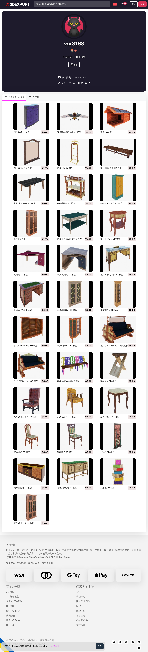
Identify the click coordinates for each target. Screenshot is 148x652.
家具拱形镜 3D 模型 (23, 168)
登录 (134, 4)
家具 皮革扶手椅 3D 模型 (25, 416)
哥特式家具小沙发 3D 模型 (26, 381)
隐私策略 (80, 615)
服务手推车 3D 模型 (66, 203)
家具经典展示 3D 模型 (67, 345)
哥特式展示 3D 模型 (109, 310)
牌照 (78, 606)
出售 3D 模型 (13, 610)
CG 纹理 (10, 606)
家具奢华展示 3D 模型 (67, 310)
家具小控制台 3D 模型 (110, 239)
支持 (78, 591)
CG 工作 (10, 625)
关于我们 (12, 545)
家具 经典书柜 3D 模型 (24, 523)
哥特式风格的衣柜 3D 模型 (112, 203)
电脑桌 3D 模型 (21, 274)
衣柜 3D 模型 (20, 239)
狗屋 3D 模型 (106, 132)
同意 (100, 646)
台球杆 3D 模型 (107, 452)
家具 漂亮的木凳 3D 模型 (68, 381)
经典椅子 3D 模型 (65, 452)
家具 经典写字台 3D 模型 (111, 274)
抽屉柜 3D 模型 (107, 487)
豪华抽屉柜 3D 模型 (23, 487)
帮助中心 (80, 596)
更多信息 (55, 646)
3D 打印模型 (12, 596)
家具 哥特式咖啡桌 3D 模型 (69, 239)
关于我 (34, 97)
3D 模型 (10, 591)
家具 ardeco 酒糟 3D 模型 (25, 345)
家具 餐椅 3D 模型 (22, 452)
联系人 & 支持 (85, 587)
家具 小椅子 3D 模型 (109, 416)
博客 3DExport (13, 620)
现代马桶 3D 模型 (22, 132)
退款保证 (80, 625)
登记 (142, 4)
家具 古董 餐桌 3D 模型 (111, 168)
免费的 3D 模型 (14, 601)
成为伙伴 (10, 615)
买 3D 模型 (13, 587)
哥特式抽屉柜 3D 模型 (67, 487)
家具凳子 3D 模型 (108, 381)
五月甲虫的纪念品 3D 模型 (69, 132)
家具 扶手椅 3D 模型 (66, 416)
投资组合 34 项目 (14, 97)
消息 (74, 64)
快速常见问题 (83, 601)
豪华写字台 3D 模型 (23, 310)
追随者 (67, 57)
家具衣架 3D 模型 (65, 168)
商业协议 (80, 610)
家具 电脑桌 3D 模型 (66, 274)
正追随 (80, 57)
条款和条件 (82, 620)
